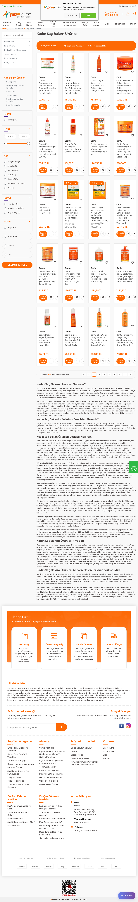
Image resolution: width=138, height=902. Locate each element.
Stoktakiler (11, 236)
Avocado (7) (11, 170)
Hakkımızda (119, 24)
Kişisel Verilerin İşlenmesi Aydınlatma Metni (51, 762)
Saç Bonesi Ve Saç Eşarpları (14, 100)
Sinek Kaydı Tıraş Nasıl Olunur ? (50, 813)
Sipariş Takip (77, 755)
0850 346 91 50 (81, 822)
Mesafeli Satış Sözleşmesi (51, 774)
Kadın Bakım (29, 23)
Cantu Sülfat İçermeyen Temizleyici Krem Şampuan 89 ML (73, 148)
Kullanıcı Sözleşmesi (49, 770)
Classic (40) (11, 179)
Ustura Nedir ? (14, 825)
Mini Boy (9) (11, 204)
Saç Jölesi (10, 91)
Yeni (7, 254)
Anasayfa (5, 29)
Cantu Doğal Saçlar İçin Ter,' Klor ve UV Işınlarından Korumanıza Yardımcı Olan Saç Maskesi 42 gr (99, 215)
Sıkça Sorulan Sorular (81, 748)
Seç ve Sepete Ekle (97, 46)
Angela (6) (10, 166)
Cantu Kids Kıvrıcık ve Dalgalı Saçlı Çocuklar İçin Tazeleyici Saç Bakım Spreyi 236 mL (47, 150)
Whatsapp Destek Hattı (12, 6)
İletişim (132, 24)
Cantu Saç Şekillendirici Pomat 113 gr (45, 210)
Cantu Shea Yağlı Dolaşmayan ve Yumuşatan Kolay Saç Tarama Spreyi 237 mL (99, 340)
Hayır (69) (10, 227)
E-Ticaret (60, 899)
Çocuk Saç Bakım (53, 23)
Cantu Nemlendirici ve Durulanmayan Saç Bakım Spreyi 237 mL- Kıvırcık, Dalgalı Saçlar (73, 86)
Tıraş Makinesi (14, 777)
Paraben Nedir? (15, 818)
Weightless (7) (12, 161)
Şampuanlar (11, 95)
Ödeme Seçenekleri (80, 758)
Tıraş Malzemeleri (16, 781)
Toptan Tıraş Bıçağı (16, 760)
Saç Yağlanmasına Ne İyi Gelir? (19, 807)
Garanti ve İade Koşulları (50, 777)
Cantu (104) (10, 120)
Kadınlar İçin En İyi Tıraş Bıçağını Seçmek (50, 807)
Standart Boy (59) (14, 208)
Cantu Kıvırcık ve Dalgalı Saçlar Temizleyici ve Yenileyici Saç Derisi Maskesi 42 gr (73, 214)
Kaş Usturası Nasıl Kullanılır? (53, 818)
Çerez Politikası (46, 748)
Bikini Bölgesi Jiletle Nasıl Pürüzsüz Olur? (51, 827)
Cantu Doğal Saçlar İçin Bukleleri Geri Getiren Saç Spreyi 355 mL (97, 85)
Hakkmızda (108, 751)
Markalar (107, 758)
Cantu (42, 77)
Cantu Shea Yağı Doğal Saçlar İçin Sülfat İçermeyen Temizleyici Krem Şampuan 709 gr (124, 276)
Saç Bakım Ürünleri (14, 78)
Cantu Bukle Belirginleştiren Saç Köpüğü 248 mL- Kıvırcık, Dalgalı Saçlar (72, 340)
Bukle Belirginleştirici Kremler (15, 86)
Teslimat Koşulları (47, 767)
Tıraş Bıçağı (18, 23)
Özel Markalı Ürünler (49, 784)
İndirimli (9, 245)
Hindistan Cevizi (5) (14, 183)
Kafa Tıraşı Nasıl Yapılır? (50, 822)
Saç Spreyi (11, 82)
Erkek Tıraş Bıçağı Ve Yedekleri (17, 749)
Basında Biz (108, 748)
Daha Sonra (72, 15)
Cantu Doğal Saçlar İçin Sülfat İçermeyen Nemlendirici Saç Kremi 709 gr (99, 276)
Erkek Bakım (40, 23)
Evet (88, 15)
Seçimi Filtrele (17, 265)
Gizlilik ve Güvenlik (48, 781)
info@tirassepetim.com (86, 830)
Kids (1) (9, 188)
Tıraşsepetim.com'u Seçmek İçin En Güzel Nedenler (84, 763)
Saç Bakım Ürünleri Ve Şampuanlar (18, 772)
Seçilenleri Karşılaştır (74, 46)
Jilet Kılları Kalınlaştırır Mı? (52, 838)
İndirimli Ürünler (7, 23)
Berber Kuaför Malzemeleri (70, 23)
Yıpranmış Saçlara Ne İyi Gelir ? (18, 813)
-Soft (53, 899)
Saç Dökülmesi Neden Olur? (21, 822)
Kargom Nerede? (127, 6)
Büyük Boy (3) (12, 212)
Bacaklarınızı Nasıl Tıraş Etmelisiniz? (50, 833)
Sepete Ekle (43, 106)
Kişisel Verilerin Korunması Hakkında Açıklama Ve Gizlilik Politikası (52, 754)
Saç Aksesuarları (13, 105)
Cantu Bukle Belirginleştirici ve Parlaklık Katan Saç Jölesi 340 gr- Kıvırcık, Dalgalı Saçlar (124, 150)
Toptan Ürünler (96, 23)
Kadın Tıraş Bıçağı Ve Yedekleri (17, 755)
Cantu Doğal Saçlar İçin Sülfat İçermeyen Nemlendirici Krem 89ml (47, 340)
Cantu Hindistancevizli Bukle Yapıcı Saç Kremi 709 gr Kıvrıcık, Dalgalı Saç (72, 277)
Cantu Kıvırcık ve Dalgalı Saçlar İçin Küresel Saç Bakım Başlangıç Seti (99, 149)
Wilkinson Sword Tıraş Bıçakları (18, 785)
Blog (107, 24)
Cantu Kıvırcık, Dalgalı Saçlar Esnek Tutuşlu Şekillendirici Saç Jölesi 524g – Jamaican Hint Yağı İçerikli (124, 215)
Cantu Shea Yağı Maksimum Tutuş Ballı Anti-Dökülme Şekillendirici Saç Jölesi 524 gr (47, 277)
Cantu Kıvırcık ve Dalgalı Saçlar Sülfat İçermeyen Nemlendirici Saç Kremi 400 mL (124, 340)
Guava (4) (10, 175)
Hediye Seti (84, 23)
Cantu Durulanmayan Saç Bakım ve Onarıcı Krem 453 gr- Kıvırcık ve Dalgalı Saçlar (47, 86)
